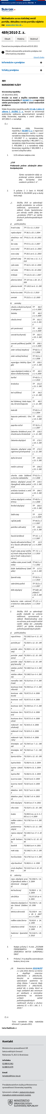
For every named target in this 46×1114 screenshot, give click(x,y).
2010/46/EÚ (37, 968)
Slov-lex (31, 3)
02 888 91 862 (7, 1063)
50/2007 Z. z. (28, 100)
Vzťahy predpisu (10, 70)
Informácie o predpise (13, 62)
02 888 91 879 (7, 1067)
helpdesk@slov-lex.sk (11, 1076)
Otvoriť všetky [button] (39, 57)
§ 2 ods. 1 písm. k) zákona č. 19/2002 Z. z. (23, 110)
